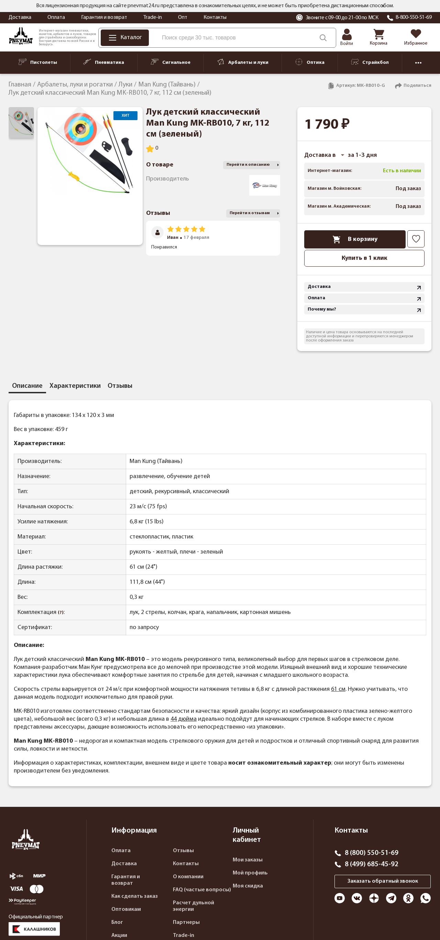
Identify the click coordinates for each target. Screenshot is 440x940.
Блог (117, 922)
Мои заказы (248, 860)
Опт (182, 17)
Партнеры (186, 922)
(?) (61, 612)
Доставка (20, 17)
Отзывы (183, 851)
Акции (119, 935)
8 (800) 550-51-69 (371, 853)
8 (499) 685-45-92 (371, 864)
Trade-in (152, 17)
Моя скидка (248, 886)
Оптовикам (126, 909)
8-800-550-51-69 (414, 17)
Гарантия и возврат (104, 17)
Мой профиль (250, 873)
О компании (188, 877)
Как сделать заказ (134, 896)
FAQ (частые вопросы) (202, 890)
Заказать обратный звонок (383, 881)
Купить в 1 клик (364, 258)
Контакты (215, 17)
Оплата (56, 17)
